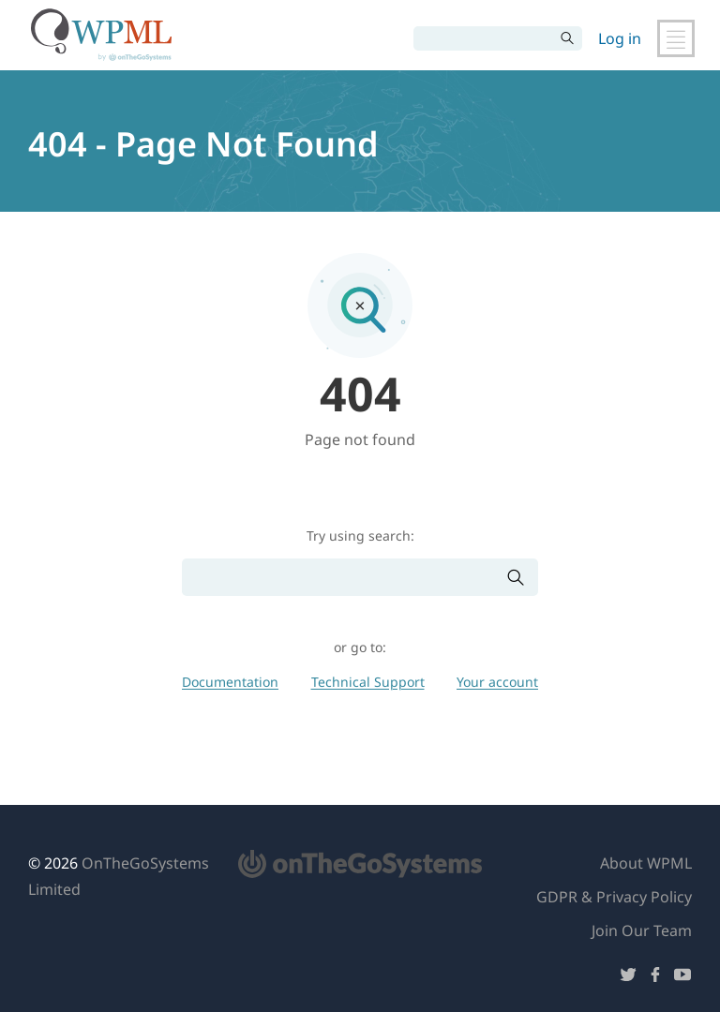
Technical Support (368, 682)
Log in (619, 38)
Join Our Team (642, 930)
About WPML (646, 863)
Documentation (230, 682)
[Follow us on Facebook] (655, 978)
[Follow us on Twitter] (628, 978)
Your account (497, 682)
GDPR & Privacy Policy (614, 896)
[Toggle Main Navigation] (676, 38)
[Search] (483, 38)
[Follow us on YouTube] (682, 978)
